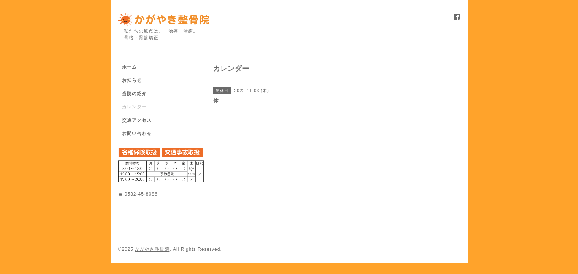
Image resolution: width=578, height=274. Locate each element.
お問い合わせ (137, 133)
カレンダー (134, 107)
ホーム (129, 67)
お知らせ (132, 80)
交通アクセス (137, 120)
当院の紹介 (134, 93)
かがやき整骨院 (152, 249)
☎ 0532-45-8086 (138, 194)
